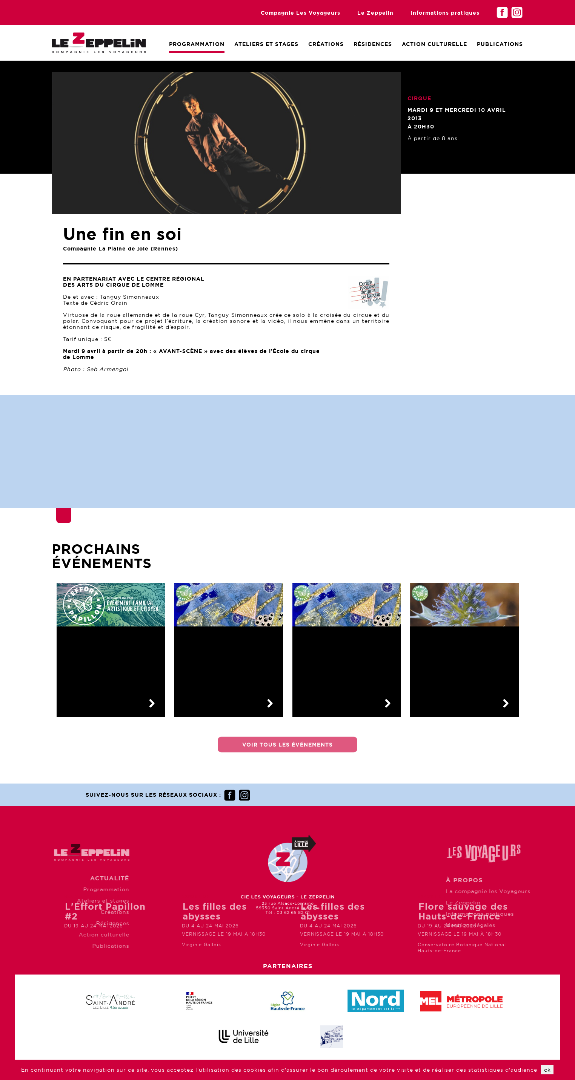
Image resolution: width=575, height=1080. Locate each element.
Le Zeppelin (375, 13)
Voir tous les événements (287, 748)
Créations (326, 44)
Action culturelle (434, 44)
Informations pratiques (445, 13)
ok (547, 1070)
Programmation (196, 44)
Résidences (373, 44)
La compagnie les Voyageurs (517, 891)
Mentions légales (500, 925)
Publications (500, 44)
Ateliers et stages (74, 901)
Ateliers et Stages (266, 44)
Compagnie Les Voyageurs (300, 13)
